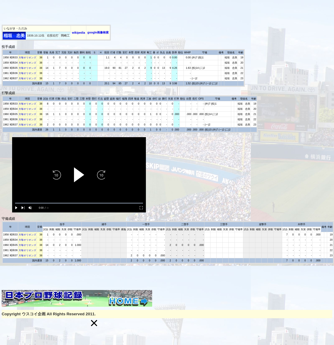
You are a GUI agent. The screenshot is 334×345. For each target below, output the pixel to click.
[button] (94, 323)
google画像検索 (98, 32)
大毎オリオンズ (27, 57)
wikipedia (78, 32)
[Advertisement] (78, 11)
